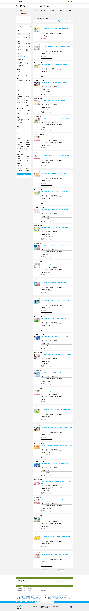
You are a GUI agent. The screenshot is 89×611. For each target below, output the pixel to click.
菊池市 (42, 581)
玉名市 (24, 581)
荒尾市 (33, 581)
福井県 (60, 597)
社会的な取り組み (42, 606)
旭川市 (55, 595)
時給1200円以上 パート (54, 20)
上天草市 (38, 581)
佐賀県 (56, 598)
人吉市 (48, 581)
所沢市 (26, 595)
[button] (72, 21)
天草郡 (63, 581)
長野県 (65, 597)
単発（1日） (20, 47)
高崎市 (31, 596)
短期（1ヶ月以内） (20, 51)
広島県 (21, 598)
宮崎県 (69, 598)
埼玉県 (21, 595)
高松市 (36, 598)
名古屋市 (24, 597)
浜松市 (31, 597)
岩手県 (65, 595)
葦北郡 (57, 581)
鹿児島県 (66, 598)
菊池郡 (69, 581)
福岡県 (50, 598)
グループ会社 (50, 606)
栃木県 (38, 595)
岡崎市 (27, 597)
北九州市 (52, 598)
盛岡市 (67, 595)
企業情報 (33, 606)
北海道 (50, 595)
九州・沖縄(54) (21, 20)
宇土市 (35, 581)
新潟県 (50, 597)
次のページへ (60, 570)
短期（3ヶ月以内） (28, 51)
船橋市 (33, 595)
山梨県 (63, 597)
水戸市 (24, 596)
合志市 (45, 581)
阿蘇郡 (60, 581)
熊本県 (61, 598)
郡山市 (55, 596)
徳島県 (39, 598)
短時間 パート (45, 20)
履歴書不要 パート (63, 20)
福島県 (53, 596)
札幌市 (52, 595)
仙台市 (60, 595)
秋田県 (70, 595)
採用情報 (46, 606)
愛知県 (21, 597)
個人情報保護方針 (55, 606)
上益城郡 (66, 581)
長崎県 (58, 598)
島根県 (29, 598)
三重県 (37, 597)
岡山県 (24, 598)
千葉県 (31, 595)
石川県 (55, 597)
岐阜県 (34, 597)
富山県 (53, 597)
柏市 (35, 595)
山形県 (50, 596)
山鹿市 (54, 581)
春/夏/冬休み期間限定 (28, 54)
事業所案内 (37, 606)
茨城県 (21, 596)
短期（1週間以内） (28, 48)
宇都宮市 (40, 595)
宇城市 (27, 581)
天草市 (21, 581)
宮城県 (58, 595)
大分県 (63, 598)
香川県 (34, 598)
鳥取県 (26, 598)
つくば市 (26, 596)
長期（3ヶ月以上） (20, 54)
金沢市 (57, 597)
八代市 (18, 581)
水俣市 (51, 581)
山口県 (31, 598)
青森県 (62, 595)
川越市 (24, 595)
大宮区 (29, 595)
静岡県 (29, 597)
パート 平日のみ (37, 20)
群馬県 (29, 596)
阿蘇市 (30, 581)
